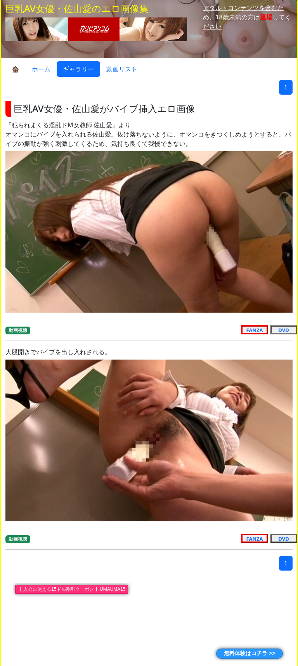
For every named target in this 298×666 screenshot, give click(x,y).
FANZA (254, 330)
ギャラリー (78, 69)
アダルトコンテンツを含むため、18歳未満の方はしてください (247, 17)
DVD (283, 330)
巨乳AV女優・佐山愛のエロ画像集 (77, 8)
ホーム (41, 69)
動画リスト (121, 69)
